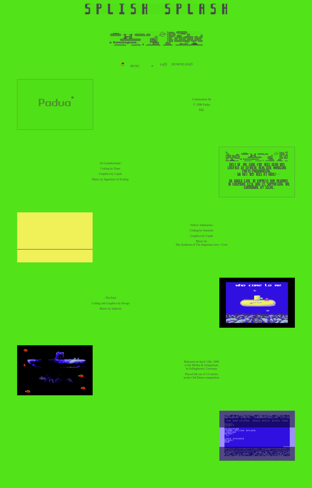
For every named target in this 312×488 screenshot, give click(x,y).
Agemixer (110, 179)
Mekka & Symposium (205, 365)
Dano (117, 168)
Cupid (118, 173)
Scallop (124, 179)
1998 (199, 104)
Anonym (208, 230)
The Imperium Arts (207, 244)
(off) (163, 64)
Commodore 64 (201, 99)
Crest (224, 244)
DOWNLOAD (182, 64)
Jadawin (116, 308)
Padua (206, 104)
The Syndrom (183, 244)
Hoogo (125, 303)
